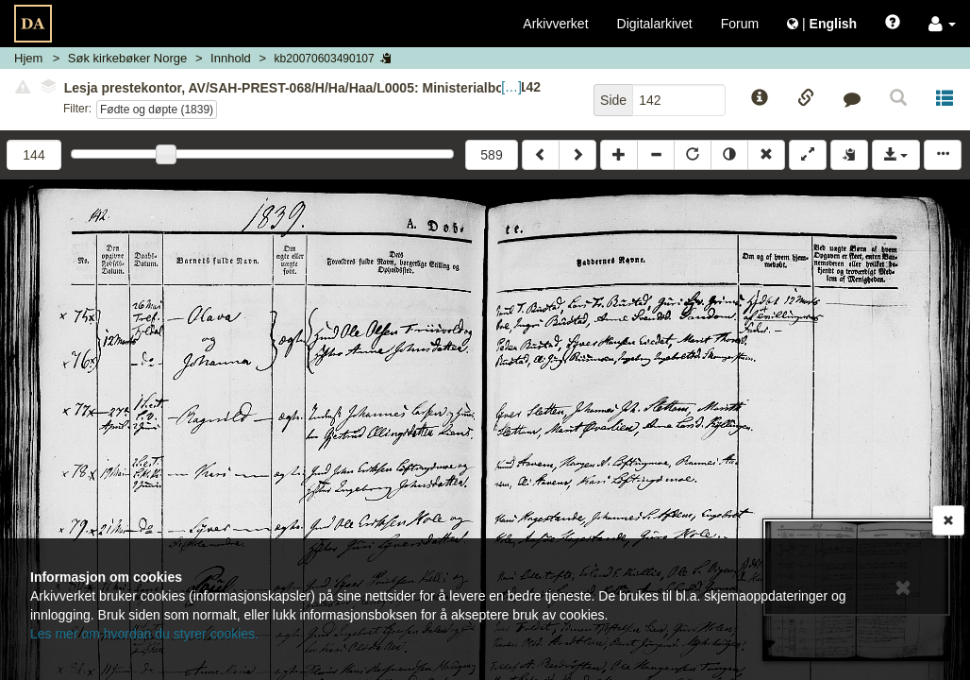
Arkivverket (555, 23)
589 (491, 154)
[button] (942, 23)
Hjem (28, 58)
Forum (740, 23)
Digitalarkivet (655, 23)
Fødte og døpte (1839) (156, 109)
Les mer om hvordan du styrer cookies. (144, 633)
